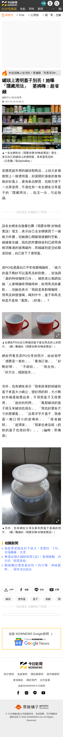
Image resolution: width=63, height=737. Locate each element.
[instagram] (26, 692)
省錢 (47, 599)
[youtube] (43, 692)
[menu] (60, 9)
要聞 (40, 8)
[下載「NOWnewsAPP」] (8, 589)
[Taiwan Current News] (43, 3)
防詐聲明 (9, 674)
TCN (21, 15)
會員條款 (18, 680)
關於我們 (32, 680)
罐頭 (8, 599)
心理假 (35, 15)
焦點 (23, 8)
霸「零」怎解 (53, 15)
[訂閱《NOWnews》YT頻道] (54, 589)
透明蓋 (22, 599)
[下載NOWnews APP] (50, 3)
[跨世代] (7, 15)
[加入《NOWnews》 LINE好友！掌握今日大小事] (39, 589)
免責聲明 (22, 674)
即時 (31, 8)
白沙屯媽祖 (9, 9)
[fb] (18, 692)
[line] (35, 692)
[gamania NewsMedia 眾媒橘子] (31, 707)
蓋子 (35, 599)
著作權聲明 (53, 674)
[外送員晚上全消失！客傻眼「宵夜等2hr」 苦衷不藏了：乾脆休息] (34, 73)
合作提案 (45, 680)
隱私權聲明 (37, 674)
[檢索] (56, 3)
